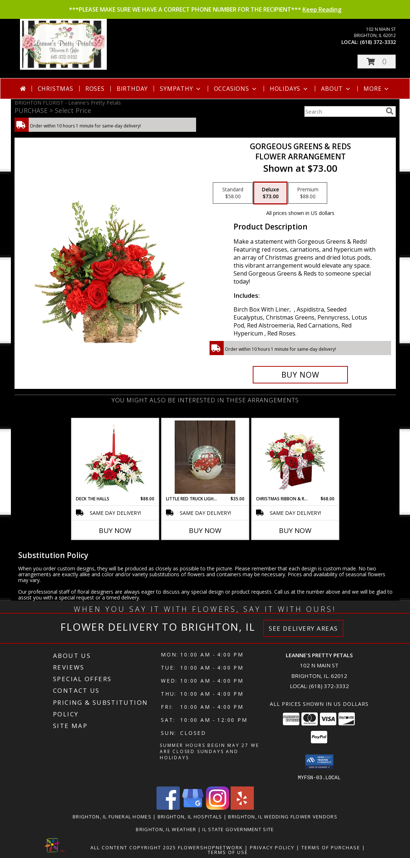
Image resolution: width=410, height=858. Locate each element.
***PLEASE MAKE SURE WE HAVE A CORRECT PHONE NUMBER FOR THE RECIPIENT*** (205, 9)
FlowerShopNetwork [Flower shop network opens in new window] (210, 847)
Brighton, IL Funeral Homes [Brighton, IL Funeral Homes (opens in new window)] (112, 816)
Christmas (55, 89)
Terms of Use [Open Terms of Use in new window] (228, 852)
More (377, 89)
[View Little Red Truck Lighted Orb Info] (205, 457)
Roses (95, 89)
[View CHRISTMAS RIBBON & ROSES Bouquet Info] (295, 457)
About (336, 89)
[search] (389, 111)
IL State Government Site (238, 829)
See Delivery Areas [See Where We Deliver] (303, 628)
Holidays (289, 89)
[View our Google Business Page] (192, 807)
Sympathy (181, 89)
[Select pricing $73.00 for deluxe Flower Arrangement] (270, 193)
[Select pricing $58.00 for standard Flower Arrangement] (232, 193)
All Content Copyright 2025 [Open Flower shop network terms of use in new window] (133, 847)
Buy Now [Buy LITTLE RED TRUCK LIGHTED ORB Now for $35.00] (205, 530)
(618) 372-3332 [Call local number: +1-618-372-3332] (378, 41)
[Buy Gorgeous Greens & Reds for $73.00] (300, 374)
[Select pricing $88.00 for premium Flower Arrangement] (308, 193)
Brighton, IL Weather (166, 829)
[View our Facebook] (168, 807)
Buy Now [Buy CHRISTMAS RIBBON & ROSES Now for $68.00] (295, 530)
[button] (376, 61)
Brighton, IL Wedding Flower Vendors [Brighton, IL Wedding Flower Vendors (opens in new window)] (282, 816)
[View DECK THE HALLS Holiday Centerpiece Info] (115, 457)
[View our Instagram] (217, 807)
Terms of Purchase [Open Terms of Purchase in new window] (330, 847)
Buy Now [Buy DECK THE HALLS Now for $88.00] (115, 530)
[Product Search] (343, 111)
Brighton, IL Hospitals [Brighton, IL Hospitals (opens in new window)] (190, 816)
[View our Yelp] (242, 807)
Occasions (236, 89)
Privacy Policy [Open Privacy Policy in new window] (272, 847)
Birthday (132, 89)
